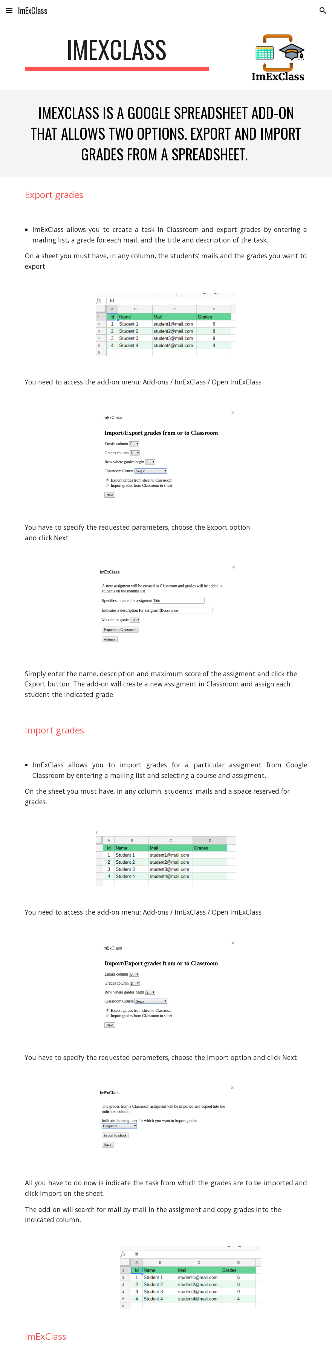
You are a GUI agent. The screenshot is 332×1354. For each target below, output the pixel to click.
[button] (9, 10)
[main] (117, 53)
